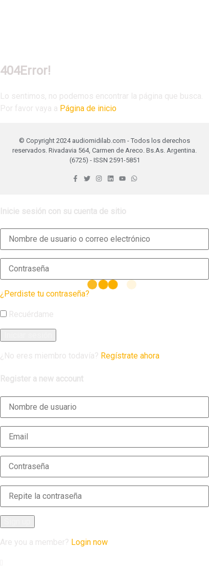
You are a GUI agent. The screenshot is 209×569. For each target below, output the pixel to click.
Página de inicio (88, 108)
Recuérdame (27, 314)
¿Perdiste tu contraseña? (44, 294)
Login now (89, 542)
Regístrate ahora (130, 356)
